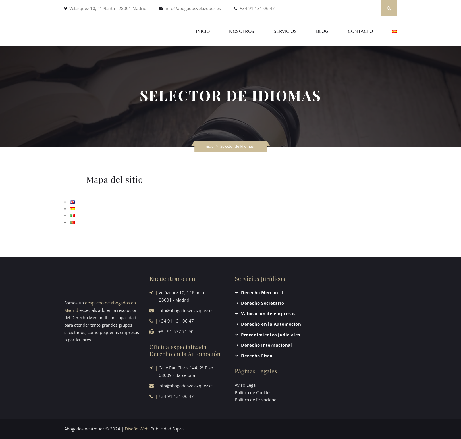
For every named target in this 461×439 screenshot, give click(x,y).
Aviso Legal (246, 385)
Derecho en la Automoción (271, 324)
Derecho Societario (262, 303)
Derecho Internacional (266, 345)
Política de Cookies (253, 392)
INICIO (203, 31)
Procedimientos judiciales (270, 334)
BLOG (322, 31)
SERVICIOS (285, 31)
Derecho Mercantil (262, 292)
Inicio (209, 146)
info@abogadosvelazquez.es (193, 8)
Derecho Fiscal (257, 355)
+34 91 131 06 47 (257, 8)
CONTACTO (360, 31)
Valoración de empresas (268, 313)
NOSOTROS (241, 31)
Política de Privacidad (256, 399)
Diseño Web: (137, 429)
